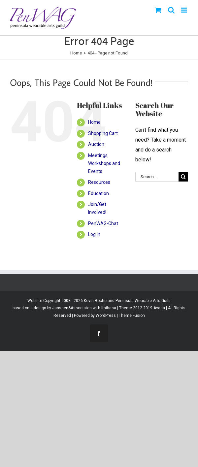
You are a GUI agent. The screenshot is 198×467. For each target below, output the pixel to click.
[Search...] (157, 177)
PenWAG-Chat (103, 223)
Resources (99, 182)
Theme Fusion (132, 315)
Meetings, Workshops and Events (104, 163)
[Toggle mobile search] (171, 10)
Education (98, 193)
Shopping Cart (103, 133)
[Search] (183, 177)
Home (94, 122)
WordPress (106, 315)
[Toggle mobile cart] (158, 10)
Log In (94, 234)
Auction (96, 144)
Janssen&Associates (72, 308)
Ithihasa (108, 308)
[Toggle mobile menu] (184, 10)
